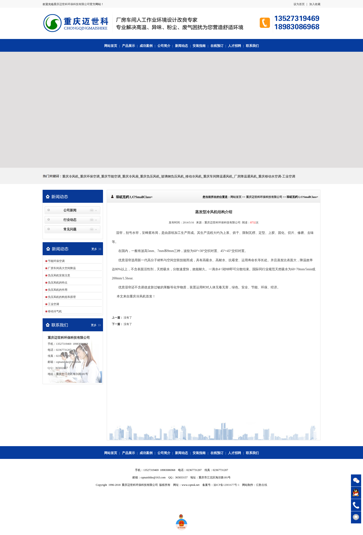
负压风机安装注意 (59, 275)
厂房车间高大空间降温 (62, 268)
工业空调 (53, 304)
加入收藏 (314, 4)
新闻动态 (181, 46)
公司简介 (163, 46)
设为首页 (299, 4)
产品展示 (128, 46)
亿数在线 (261, 485)
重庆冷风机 (138, 296)
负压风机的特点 (57, 282)
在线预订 (216, 46)
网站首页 (110, 46)
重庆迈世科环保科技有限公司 (72, 4)
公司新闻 (69, 210)
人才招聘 (234, 46)
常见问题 (69, 229)
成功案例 (146, 46)
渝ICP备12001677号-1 (226, 485)
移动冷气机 (55, 311)
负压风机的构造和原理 (62, 297)
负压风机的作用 (57, 289)
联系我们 (252, 46)
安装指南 (199, 46)
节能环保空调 (56, 261)
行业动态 (69, 220)
